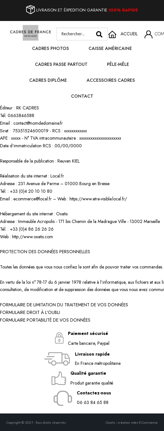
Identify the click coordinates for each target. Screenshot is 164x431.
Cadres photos (50, 48)
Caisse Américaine (110, 48)
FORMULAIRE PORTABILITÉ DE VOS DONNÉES (45, 320)
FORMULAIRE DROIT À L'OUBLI (30, 312)
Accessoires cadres (111, 80)
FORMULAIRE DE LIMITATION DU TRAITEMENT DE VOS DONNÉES (64, 305)
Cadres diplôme (48, 80)
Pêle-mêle (118, 64)
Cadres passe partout (61, 64)
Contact (82, 96)
